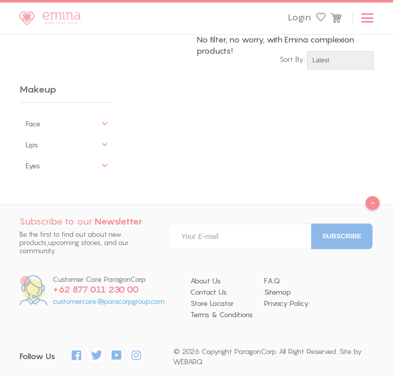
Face (33, 123)
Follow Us (37, 356)
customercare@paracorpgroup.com (109, 301)
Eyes (33, 165)
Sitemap (277, 292)
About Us (205, 280)
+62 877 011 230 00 (96, 289)
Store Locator (212, 303)
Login (299, 17)
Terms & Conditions (221, 314)
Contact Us (208, 292)
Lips (32, 144)
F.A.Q (272, 280)
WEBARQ (188, 361)
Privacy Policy (286, 303)
